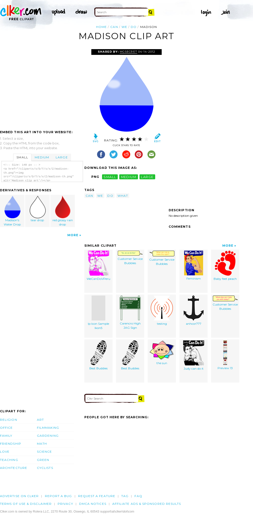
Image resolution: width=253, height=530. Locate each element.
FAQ (138, 496)
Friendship (10, 443)
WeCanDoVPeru (98, 266)
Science (44, 451)
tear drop (37, 209)
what (123, 196)
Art (40, 420)
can (114, 27)
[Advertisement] (42, 86)
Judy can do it (193, 355)
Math (42, 443)
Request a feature (96, 496)
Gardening (48, 435)
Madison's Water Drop (12, 211)
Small (22, 157)
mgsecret (128, 51)
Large (62, 157)
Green (43, 460)
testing (162, 310)
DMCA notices (92, 504)
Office (6, 427)
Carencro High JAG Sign (130, 312)
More (72, 235)
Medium (42, 157)
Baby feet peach (225, 266)
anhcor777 (194, 310)
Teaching (9, 460)
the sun (161, 352)
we (124, 27)
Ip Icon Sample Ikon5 (98, 313)
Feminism (193, 265)
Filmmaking (48, 427)
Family (6, 435)
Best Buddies (98, 355)
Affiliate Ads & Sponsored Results (146, 504)
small (110, 177)
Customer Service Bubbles (130, 258)
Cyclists (45, 468)
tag (124, 496)
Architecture (13, 468)
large (147, 177)
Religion (8, 420)
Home (101, 27)
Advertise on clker (19, 496)
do (133, 27)
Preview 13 (225, 355)
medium (128, 177)
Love (4, 451)
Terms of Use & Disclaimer (26, 504)
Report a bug (58, 496)
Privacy (65, 504)
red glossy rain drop (62, 211)
